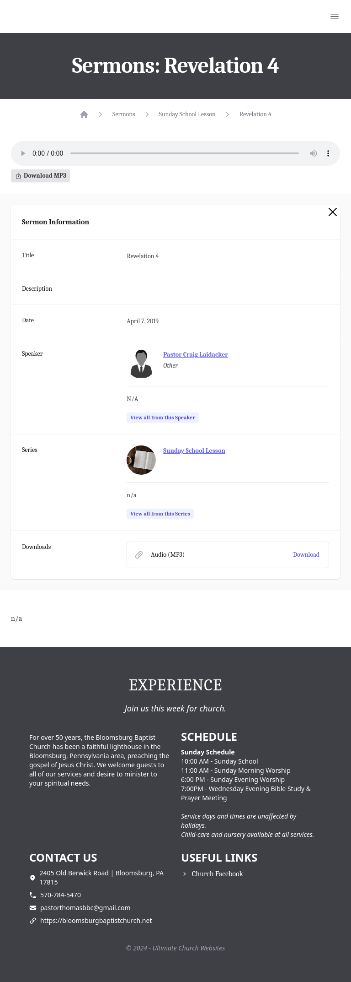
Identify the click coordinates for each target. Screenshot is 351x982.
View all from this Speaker (162, 417)
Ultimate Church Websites (189, 948)
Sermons (123, 114)
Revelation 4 (255, 114)
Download (306, 555)
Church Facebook (217, 874)
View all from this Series (160, 513)
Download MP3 (40, 175)
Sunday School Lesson (187, 114)
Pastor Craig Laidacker (195, 354)
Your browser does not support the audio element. (175, 153)
